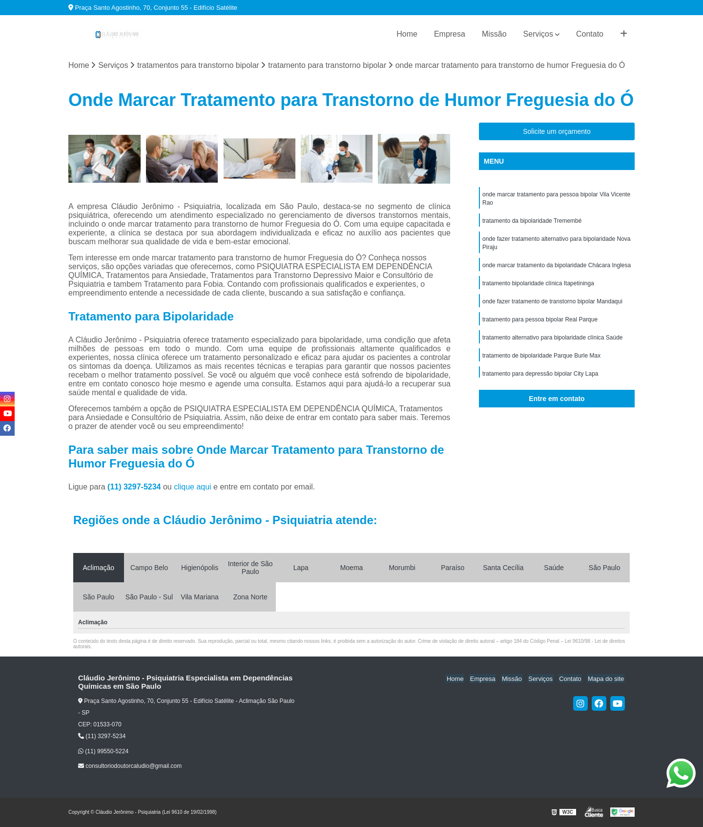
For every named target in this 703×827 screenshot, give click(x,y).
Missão (494, 34)
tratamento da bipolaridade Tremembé (531, 222)
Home (406, 34)
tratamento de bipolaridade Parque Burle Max (541, 361)
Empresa (449, 34)
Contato (589, 34)
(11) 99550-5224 (103, 751)
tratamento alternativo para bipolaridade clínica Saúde (552, 342)
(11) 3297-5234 (135, 487)
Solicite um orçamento (557, 132)
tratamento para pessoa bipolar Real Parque (540, 323)
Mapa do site (606, 678)
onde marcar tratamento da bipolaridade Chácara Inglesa (556, 268)
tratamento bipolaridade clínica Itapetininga (538, 286)
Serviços (538, 34)
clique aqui (192, 487)
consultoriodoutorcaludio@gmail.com (130, 766)
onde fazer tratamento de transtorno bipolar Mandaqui (552, 305)
